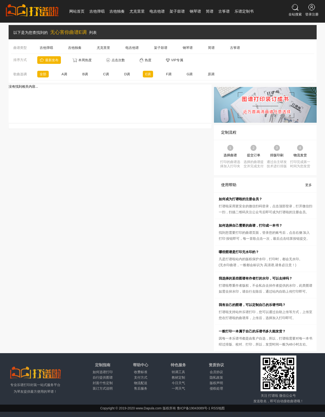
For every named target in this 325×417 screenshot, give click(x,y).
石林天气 (35, 414)
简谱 (209, 11)
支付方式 (140, 377)
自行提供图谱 (103, 377)
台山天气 (49, 414)
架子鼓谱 (177, 11)
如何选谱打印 (103, 372)
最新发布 (49, 60)
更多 (308, 185)
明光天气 (310, 414)
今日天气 (178, 383)
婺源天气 (267, 414)
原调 (211, 74)
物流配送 (140, 383)
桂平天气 (6, 414)
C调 (106, 74)
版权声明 (216, 383)
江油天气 (138, 414)
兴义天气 (153, 414)
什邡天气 (92, 414)
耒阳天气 (224, 414)
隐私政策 (216, 377)
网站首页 (77, 11)
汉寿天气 (210, 414)
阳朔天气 (21, 414)
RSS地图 (218, 408)
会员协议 (216, 372)
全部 (43, 74)
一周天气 (178, 388)
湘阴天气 (181, 414)
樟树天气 (238, 414)
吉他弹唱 (97, 11)
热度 (145, 60)
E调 (148, 74)
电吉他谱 (157, 11)
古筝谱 (224, 11)
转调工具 (178, 372)
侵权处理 (216, 388)
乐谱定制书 (244, 11)
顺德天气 (78, 414)
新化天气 (196, 414)
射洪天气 (124, 414)
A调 (64, 74)
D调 (127, 74)
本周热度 (82, 60)
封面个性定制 (103, 383)
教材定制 (178, 377)
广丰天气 (253, 414)
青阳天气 (296, 414)
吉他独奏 (117, 11)
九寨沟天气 (108, 414)
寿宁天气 (281, 414)
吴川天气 (64, 414)
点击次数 (115, 60)
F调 (168, 74)
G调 (190, 74)
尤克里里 (137, 11)
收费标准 (140, 372)
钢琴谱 (195, 11)
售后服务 (140, 388)
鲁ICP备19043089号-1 (193, 408)
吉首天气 (167, 414)
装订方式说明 (103, 388)
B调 (85, 74)
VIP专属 (174, 60)
